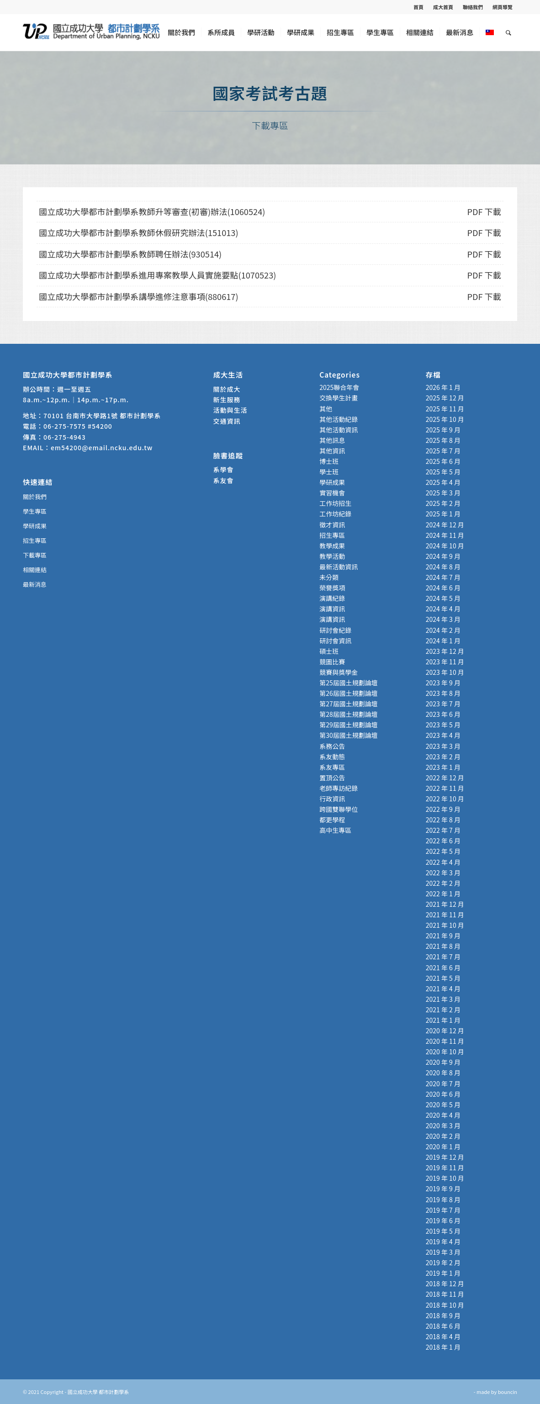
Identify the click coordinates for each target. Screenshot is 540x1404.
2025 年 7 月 (443, 450)
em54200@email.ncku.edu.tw (102, 447)
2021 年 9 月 (443, 935)
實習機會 (332, 492)
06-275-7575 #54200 (77, 426)
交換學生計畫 (338, 397)
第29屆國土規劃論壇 (348, 724)
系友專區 (332, 767)
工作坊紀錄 (335, 513)
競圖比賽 (332, 661)
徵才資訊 (332, 524)
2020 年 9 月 (443, 1062)
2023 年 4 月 (443, 735)
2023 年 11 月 (445, 661)
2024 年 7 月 (443, 577)
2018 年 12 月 (445, 1283)
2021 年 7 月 (443, 956)
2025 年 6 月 (443, 461)
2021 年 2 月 (443, 1009)
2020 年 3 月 (443, 1125)
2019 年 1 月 (443, 1273)
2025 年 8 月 (443, 440)
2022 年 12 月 (445, 777)
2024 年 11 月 (445, 535)
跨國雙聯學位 (338, 809)
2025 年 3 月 (443, 492)
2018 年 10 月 (445, 1304)
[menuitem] (419, 7)
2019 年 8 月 (443, 1199)
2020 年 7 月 (443, 1083)
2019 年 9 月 (443, 1188)
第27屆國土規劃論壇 (348, 703)
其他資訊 (332, 450)
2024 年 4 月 (443, 608)
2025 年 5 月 (443, 471)
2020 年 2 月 (443, 1136)
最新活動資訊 (338, 566)
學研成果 (35, 525)
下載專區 (35, 555)
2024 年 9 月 (443, 556)
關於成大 (227, 389)
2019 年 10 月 (445, 1178)
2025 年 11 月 (445, 408)
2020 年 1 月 (443, 1146)
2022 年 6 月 (443, 840)
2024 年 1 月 (443, 640)
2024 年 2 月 (443, 630)
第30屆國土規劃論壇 (348, 735)
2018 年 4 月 (443, 1336)
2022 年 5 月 (443, 851)
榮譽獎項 (332, 587)
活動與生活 (231, 410)
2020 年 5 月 (443, 1104)
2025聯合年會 (339, 387)
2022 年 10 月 (445, 798)
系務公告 (332, 746)
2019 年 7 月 (443, 1210)
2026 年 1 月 (443, 387)
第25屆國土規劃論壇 (348, 682)
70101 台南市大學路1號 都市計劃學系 (102, 415)
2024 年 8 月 (443, 566)
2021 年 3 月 (443, 999)
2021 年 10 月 (445, 925)
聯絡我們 (473, 7)
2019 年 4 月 (443, 1241)
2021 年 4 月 (443, 988)
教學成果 (332, 545)
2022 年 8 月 (443, 819)
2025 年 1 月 (443, 513)
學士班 (329, 471)
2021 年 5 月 (443, 978)
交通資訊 (227, 421)
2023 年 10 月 (445, 672)
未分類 (329, 577)
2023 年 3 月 (443, 746)
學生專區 (35, 511)
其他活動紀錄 (338, 419)
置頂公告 (332, 777)
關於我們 (35, 496)
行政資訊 (332, 798)
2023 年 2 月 (443, 756)
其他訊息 (332, 440)
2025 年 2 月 (443, 503)
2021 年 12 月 (445, 904)
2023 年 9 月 (443, 682)
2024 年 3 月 (443, 619)
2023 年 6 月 (443, 714)
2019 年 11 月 (445, 1167)
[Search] (508, 32)
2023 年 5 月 (443, 724)
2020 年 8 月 (443, 1072)
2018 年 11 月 (445, 1294)
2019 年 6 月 (443, 1220)
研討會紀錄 (335, 630)
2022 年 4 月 (443, 862)
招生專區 (35, 540)
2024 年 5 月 (443, 598)
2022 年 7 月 (443, 830)
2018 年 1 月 (443, 1346)
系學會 (223, 469)
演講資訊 (332, 608)
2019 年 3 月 (443, 1252)
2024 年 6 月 (443, 587)
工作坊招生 (335, 503)
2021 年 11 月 (445, 914)
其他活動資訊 (338, 429)
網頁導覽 (502, 7)
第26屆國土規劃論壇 (348, 693)
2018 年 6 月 (443, 1325)
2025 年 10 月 (445, 419)
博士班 (329, 461)
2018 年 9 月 (443, 1315)
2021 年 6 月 (443, 967)
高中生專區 (335, 830)
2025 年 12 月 (445, 397)
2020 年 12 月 (445, 1030)
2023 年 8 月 (443, 693)
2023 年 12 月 (445, 651)
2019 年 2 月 (443, 1262)
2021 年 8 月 (443, 946)
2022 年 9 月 (443, 809)
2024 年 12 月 (445, 524)
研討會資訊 (335, 640)
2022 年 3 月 (443, 872)
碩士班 (329, 651)
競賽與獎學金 (338, 672)
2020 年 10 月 (445, 1051)
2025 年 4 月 (443, 482)
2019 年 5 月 (443, 1231)
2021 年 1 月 (443, 1020)
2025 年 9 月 (443, 429)
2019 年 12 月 (445, 1157)
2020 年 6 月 (443, 1094)
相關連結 (35, 569)
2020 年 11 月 (445, 1041)
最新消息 (35, 584)
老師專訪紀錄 (338, 788)
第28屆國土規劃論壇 (348, 714)
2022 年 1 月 (443, 893)
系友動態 (332, 756)
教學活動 (332, 556)
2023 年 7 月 (443, 703)
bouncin (507, 1391)
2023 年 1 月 (443, 767)
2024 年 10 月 (445, 545)
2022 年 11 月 (445, 788)
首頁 (418, 7)
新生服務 (227, 399)
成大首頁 (443, 7)
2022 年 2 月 (443, 883)
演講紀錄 (332, 598)
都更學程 (332, 819)
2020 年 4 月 (443, 1115)
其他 (325, 408)
